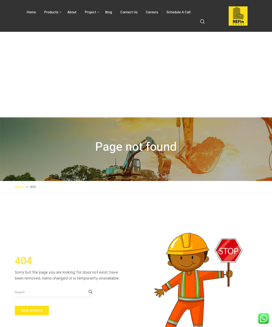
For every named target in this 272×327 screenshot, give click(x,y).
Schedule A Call (178, 12)
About (71, 12)
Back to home (31, 224)
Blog (108, 12)
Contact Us (128, 12)
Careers (152, 12)
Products (51, 12)
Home (31, 12)
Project (91, 12)
